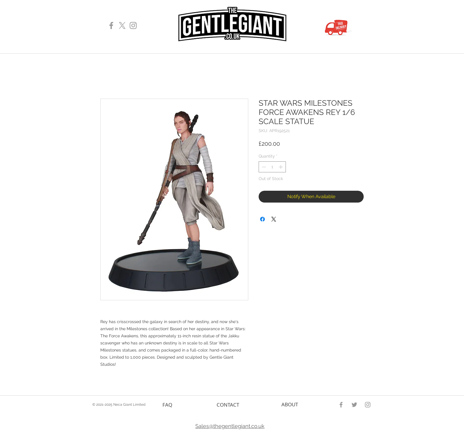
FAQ (167, 404)
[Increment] (281, 167)
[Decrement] (263, 167)
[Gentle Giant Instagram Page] (133, 25)
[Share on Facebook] (262, 219)
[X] (122, 25)
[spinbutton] (272, 167)
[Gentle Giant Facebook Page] (111, 25)
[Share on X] (273, 219)
